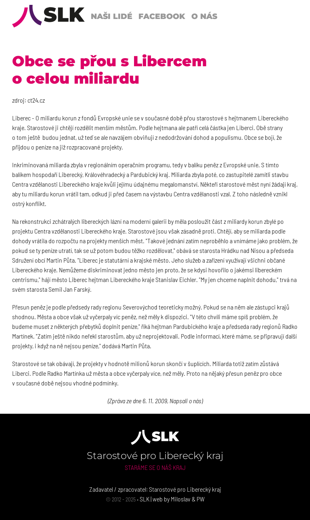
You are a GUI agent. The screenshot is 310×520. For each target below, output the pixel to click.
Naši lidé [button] (111, 16)
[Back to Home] (48, 16)
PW (201, 499)
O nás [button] (204, 16)
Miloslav (181, 499)
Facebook (161, 16)
